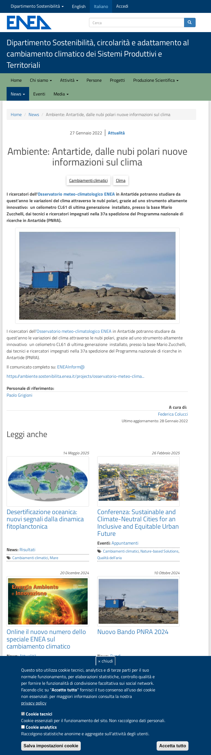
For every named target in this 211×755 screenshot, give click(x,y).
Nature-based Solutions (159, 551)
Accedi (122, 6)
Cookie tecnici (39, 714)
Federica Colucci (173, 414)
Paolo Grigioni (19, 395)
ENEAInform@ (71, 367)
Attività (69, 80)
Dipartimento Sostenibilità (37, 6)
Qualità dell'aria (109, 557)
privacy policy (33, 703)
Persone (94, 80)
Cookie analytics (41, 727)
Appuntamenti (125, 543)
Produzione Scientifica (156, 80)
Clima (121, 180)
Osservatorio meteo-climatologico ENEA (76, 194)
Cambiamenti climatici (88, 180)
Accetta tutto (172, 745)
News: (12, 549)
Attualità (116, 132)
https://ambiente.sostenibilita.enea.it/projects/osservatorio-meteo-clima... (75, 376)
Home (16, 80)
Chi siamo (41, 80)
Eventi (39, 94)
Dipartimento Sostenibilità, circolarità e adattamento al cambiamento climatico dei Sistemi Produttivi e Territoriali (98, 53)
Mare (54, 557)
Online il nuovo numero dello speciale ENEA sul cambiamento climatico (46, 639)
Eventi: (103, 543)
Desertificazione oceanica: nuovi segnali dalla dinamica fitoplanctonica (45, 519)
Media (61, 94)
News (18, 94)
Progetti (117, 80)
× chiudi (105, 661)
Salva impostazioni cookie (51, 745)
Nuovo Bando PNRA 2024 (132, 631)
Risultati (27, 549)
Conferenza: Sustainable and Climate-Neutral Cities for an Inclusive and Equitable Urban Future (138, 522)
